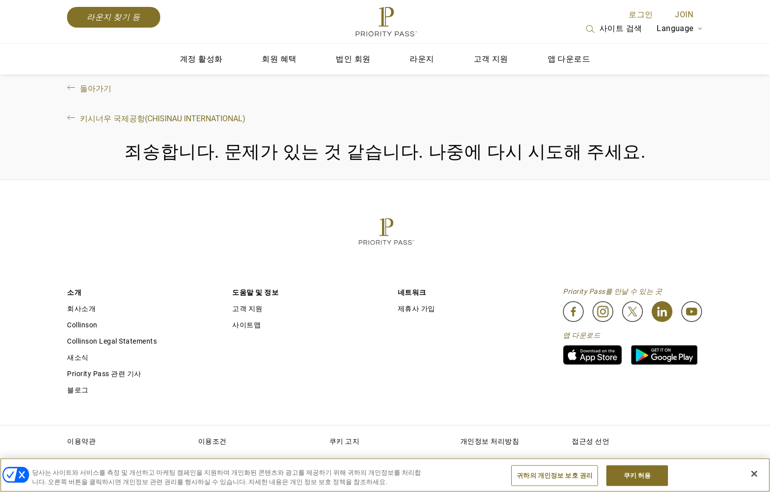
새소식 (78, 357)
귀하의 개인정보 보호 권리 (555, 475)
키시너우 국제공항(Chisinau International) (155, 118)
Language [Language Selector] (680, 28)
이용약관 (81, 441)
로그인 (641, 14)
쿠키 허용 (637, 475)
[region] (385, 475)
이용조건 (212, 441)
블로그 (78, 390)
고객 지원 (491, 59)
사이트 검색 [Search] (613, 29)
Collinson (82, 325)
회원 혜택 (279, 59)
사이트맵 (246, 325)
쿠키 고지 (344, 441)
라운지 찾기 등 (113, 17)
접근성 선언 (590, 441)
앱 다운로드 (569, 59)
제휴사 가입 (416, 309)
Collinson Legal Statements (112, 341)
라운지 (422, 59)
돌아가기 (88, 88)
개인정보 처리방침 (490, 441)
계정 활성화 (201, 59)
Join (684, 14)
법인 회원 (353, 59)
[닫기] (754, 474)
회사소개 (81, 309)
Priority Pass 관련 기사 (104, 374)
